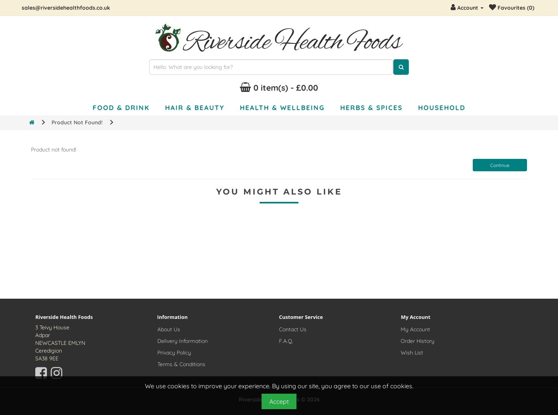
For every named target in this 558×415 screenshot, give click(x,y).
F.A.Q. (286, 341)
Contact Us (293, 329)
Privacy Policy (174, 352)
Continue (500, 165)
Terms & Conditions (181, 364)
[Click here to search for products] (401, 67)
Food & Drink (121, 107)
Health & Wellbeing (282, 107)
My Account (415, 329)
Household (441, 107)
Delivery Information (182, 341)
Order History (417, 341)
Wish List (412, 352)
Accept (279, 401)
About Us (168, 329)
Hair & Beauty (194, 107)
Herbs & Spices (371, 107)
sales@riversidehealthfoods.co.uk (66, 7)
